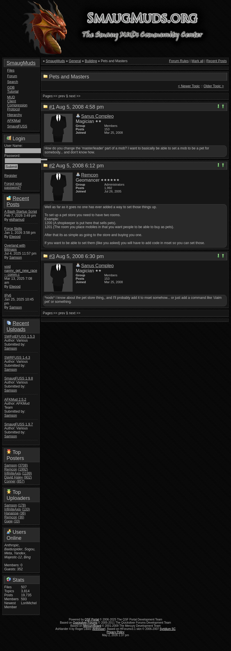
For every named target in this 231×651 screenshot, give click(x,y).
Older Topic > (214, 86)
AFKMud (14, 121)
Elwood (14, 237)
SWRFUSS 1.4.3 (17, 358)
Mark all (198, 61)
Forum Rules (179, 61)
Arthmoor (99, 628)
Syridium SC (168, 628)
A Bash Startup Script (20, 212)
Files (10, 70)
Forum (12, 76)
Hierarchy (14, 115)
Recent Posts (18, 201)
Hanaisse (11, 513)
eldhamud (16, 220)
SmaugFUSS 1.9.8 (18, 378)
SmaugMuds (21, 63)
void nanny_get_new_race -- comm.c (20, 271)
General (75, 61)
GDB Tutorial (13, 90)
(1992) (23, 469)
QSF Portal (92, 619)
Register (10, 176)
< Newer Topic (189, 86)
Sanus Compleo (97, 116)
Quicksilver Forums (85, 622)
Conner (9, 481)
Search (12, 82)
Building (91, 61)
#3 (52, 256)
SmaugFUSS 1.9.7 (18, 424)
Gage (8, 521)
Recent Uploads (18, 326)
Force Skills (13, 229)
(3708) (23, 465)
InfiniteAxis (12, 473)
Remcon (10, 469)
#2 (52, 166)
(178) (22, 505)
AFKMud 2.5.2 (15, 399)
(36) (22, 513)
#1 (52, 107)
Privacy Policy (115, 632)
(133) (26, 509)
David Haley (13, 477)
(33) (17, 521)
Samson (15, 257)
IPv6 (7, 295)
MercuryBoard (92, 625)
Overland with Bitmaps (14, 248)
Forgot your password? (13, 186)
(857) (21, 481)
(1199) (27, 473)
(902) (28, 477)
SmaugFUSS (14, 126)
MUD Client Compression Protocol (14, 103)
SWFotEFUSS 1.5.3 (19, 336)
